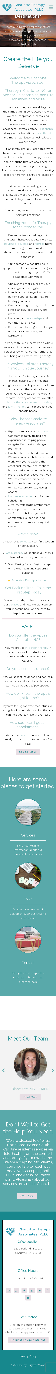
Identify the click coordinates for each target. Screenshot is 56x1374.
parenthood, (43, 133)
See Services (28, 751)
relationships (34, 318)
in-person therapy (36, 647)
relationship (45, 128)
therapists (44, 431)
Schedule (25, 541)
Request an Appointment (28, 1340)
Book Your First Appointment (30, 580)
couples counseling (39, 402)
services (14, 604)
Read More (35, 1097)
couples (23, 243)
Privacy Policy (28, 1356)
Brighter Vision (36, 1364)
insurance (40, 669)
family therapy (17, 406)
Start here (27, 1196)
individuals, (10, 243)
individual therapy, (15, 402)
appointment (27, 727)
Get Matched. (14, 552)
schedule (25, 735)
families (39, 243)
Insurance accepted (21, 496)
